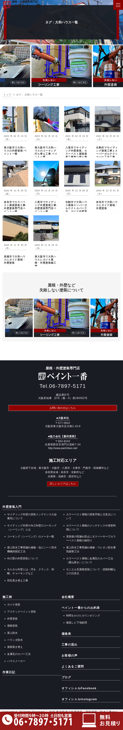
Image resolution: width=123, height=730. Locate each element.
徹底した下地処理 (76, 622)
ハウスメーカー (16, 661)
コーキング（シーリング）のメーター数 (30, 536)
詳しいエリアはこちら (63, 483)
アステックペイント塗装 (21, 611)
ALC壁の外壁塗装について (22, 558)
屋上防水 (12, 632)
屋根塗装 (12, 625)
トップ (7, 94)
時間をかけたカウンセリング (83, 615)
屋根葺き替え (15, 647)
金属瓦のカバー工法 (19, 654)
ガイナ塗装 (13, 604)
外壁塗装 (12, 618)
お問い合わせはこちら (63, 407)
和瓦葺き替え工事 (17, 580)
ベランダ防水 (15, 640)
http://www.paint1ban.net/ (62, 448)
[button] (4, 66)
